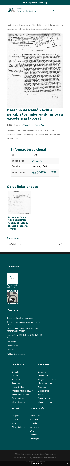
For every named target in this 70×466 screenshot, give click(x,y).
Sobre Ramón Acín (21, 25)
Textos (40, 395)
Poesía (15, 419)
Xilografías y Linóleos (47, 379)
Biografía (15, 372)
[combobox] (35, 243)
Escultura (16, 379)
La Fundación (37, 408)
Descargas (34, 438)
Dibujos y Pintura (45, 383)
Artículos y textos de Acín (22, 391)
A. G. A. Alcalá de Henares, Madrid (44, 172)
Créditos (10, 350)
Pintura (15, 376)
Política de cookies (15, 345)
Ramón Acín (35, 416)
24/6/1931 (37, 160)
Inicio (9, 25)
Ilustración (16, 383)
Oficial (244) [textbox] (34, 244)
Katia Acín (43, 364)
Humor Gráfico (18, 387)
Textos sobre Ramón (20, 395)
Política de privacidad (16, 354)
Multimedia (34, 427)
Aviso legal (11, 341)
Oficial (35, 25)
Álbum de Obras (18, 402)
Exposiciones (43, 391)
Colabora (34, 435)
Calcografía (43, 376)
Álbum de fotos (18, 398)
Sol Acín (33, 423)
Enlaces (33, 431)
